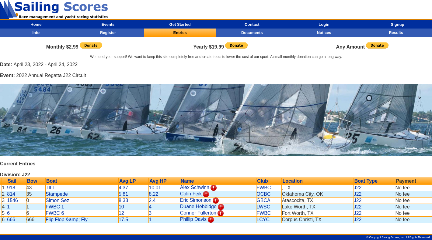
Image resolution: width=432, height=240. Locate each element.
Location (292, 181)
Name (187, 181)
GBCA (263, 200)
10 (121, 206)
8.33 (123, 200)
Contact (252, 24)
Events (108, 24)
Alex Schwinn (194, 187)
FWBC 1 (55, 206)
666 (11, 219)
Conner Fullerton (198, 212)
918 (11, 187)
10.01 (155, 187)
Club (262, 181)
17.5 (123, 219)
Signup (397, 24)
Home (35, 24)
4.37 (123, 187)
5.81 (123, 194)
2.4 (152, 200)
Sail (12, 181)
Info (36, 32)
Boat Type (366, 181)
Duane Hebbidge (198, 206)
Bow (32, 181)
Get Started (180, 24)
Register (108, 32)
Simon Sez (57, 200)
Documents (252, 32)
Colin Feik (191, 193)
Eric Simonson (195, 200)
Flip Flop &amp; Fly (67, 219)
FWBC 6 (55, 213)
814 (11, 194)
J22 (358, 187)
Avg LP (127, 181)
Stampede (57, 194)
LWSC (263, 206)
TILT (50, 187)
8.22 (153, 194)
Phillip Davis (193, 219)
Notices (324, 32)
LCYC (263, 219)
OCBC (263, 194)
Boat (51, 181)
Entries (180, 32)
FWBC (263, 187)
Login (324, 24)
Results (396, 32)
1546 (12, 200)
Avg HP (157, 181)
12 (121, 213)
